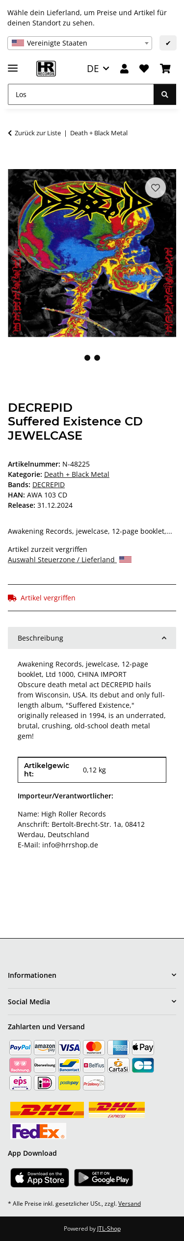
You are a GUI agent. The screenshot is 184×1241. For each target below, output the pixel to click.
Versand (129, 1203)
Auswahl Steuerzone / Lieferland (69, 559)
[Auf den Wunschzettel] (155, 188)
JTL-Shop (109, 1228)
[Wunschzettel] (144, 69)
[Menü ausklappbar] (13, 64)
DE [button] (93, 68)
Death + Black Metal (76, 474)
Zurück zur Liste (38, 132)
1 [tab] (87, 358)
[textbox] (80, 43)
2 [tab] (97, 358)
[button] (124, 69)
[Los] (81, 94)
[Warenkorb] (165, 69)
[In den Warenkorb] (16, 163)
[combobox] (79, 43)
